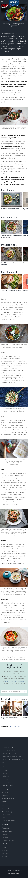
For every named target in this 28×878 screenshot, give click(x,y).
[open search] (24, 2)
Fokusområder (6, 809)
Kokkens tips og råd (8, 798)
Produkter (5, 792)
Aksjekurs (5, 837)
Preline (4, 818)
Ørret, (15, 726)
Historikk (4, 773)
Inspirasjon (5, 795)
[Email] (12, 691)
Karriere (4, 770)
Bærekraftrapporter (8, 831)
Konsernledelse (6, 782)
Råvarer (4, 801)
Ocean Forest (6, 815)
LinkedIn (4, 847)
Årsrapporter (6, 828)
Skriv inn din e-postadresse (10, 688)
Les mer (23, 699)
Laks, (11, 726)
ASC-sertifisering (7, 812)
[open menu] (2, 2)
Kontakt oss (5, 779)
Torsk (19, 726)
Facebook (5, 850)
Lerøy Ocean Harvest (8, 820)
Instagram (5, 853)
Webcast (4, 834)
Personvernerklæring (14, 873)
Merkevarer (5, 776)
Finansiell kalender (8, 840)
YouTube (4, 856)
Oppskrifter (5, 789)
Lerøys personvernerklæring (14, 681)
